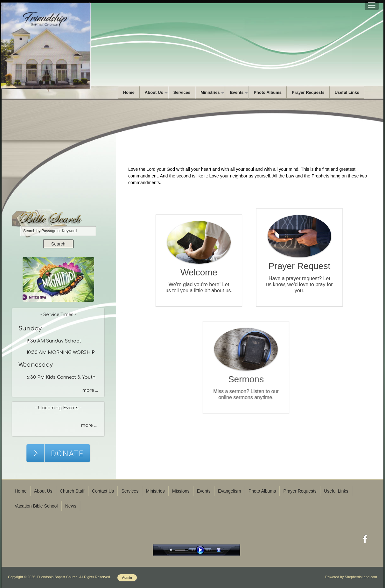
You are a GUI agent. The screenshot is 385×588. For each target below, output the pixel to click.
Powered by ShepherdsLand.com (351, 577)
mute (172, 550)
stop (224, 550)
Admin (127, 577)
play (202, 550)
